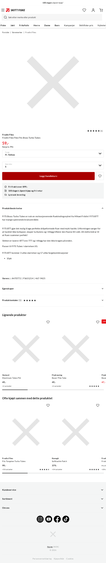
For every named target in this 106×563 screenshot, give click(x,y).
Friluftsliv (24, 25)
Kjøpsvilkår (59, 559)
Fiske (3, 25)
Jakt (12, 25)
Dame (47, 25)
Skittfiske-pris (86, 25)
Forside (5, 32)
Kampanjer (69, 25)
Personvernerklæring (42, 559)
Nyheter (102, 25)
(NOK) (53, 546)
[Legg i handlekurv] (48, 176)
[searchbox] (54, 17)
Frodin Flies (30, 32)
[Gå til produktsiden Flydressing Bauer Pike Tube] (75, 349)
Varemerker (17, 32)
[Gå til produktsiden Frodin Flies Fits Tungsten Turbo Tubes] (26, 432)
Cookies (69, 559)
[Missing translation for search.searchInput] (4, 17)
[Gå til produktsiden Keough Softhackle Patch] (75, 432)
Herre (37, 25)
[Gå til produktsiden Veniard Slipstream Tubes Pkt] (26, 349)
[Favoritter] (84, 10)
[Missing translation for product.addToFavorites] (100, 176)
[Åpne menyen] (3, 10)
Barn (57, 25)
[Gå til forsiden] (15, 10)
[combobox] (52, 17)
